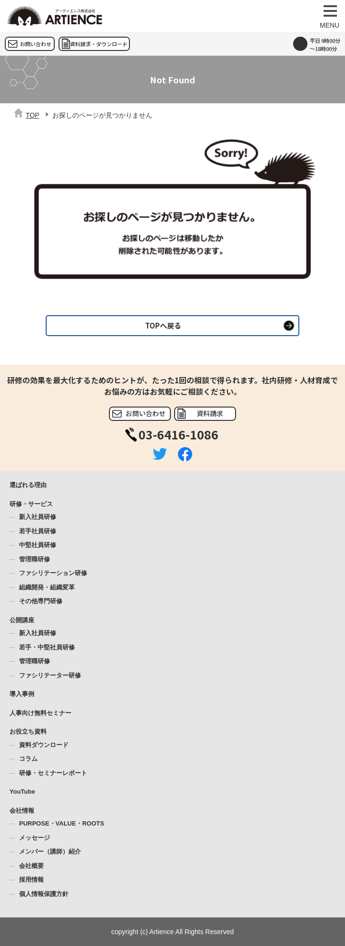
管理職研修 (34, 559)
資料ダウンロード (44, 744)
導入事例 (22, 693)
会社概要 (31, 865)
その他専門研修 (40, 601)
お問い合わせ (35, 44)
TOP (32, 115)
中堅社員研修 (37, 544)
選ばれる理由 (28, 484)
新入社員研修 (37, 516)
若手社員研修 (37, 531)
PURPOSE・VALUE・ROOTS (61, 823)
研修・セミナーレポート (53, 773)
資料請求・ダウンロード (99, 44)
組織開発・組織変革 (47, 587)
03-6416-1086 (178, 434)
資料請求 (210, 413)
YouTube (22, 791)
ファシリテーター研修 (50, 675)
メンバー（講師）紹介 (50, 851)
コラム (28, 758)
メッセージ (34, 837)
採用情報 (31, 879)
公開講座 (22, 620)
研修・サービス (31, 504)
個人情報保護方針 (44, 893)
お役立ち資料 (28, 731)
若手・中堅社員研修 (47, 647)
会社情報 (22, 810)
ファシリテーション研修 (53, 573)
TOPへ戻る (163, 325)
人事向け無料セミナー (40, 713)
